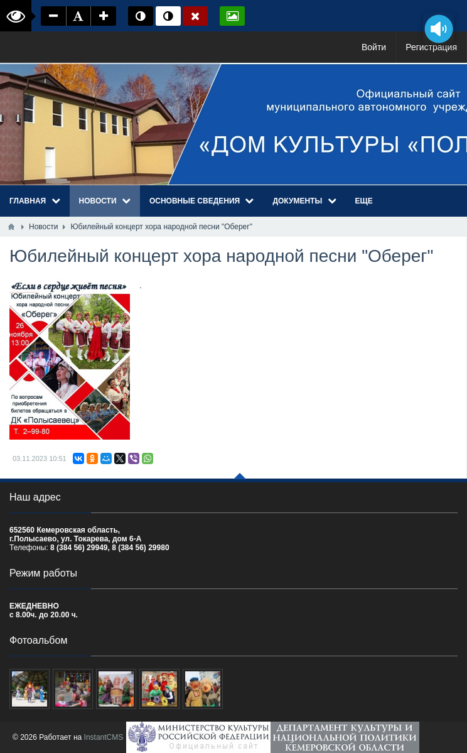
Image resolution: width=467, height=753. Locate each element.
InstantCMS (104, 737)
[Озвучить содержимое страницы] (438, 29)
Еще (364, 201)
